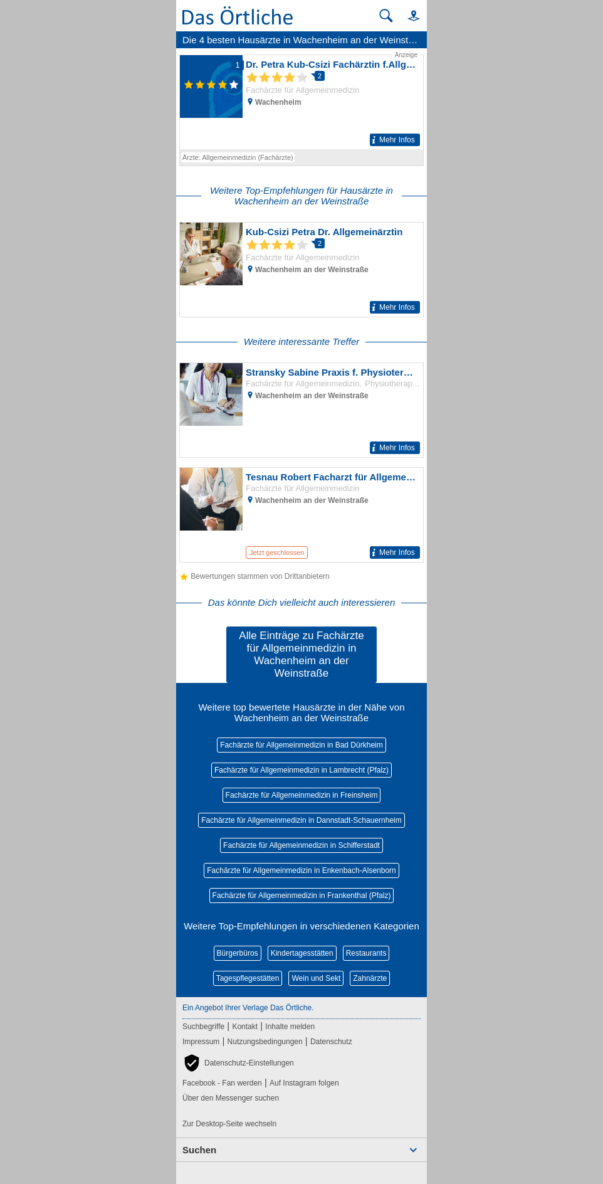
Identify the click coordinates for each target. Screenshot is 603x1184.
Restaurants (366, 953)
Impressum (200, 1041)
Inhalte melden (290, 1026)
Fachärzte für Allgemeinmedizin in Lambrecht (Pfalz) (301, 770)
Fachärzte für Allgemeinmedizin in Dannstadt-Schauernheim (301, 820)
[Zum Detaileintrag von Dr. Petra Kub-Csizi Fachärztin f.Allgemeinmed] (301, 99)
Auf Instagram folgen (304, 1083)
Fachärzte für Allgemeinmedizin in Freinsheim (302, 795)
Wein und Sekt (315, 978)
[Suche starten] (386, 15)
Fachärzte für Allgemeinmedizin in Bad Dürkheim (301, 745)
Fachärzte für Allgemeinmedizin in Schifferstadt (301, 845)
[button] (408, 15)
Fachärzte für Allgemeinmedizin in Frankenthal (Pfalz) (301, 895)
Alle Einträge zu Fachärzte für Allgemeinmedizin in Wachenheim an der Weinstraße (301, 654)
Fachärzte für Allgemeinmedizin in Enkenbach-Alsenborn (301, 870)
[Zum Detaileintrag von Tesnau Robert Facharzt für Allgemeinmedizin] (301, 515)
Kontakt (245, 1026)
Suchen (199, 1149)
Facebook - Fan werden (222, 1083)
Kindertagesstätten (302, 953)
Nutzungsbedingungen (265, 1041)
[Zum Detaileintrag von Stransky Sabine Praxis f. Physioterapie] (301, 410)
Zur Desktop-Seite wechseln (229, 1123)
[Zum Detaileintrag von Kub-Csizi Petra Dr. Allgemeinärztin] (301, 270)
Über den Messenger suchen (230, 1098)
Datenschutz (331, 1041)
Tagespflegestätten (248, 978)
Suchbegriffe (203, 1026)
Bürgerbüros (237, 953)
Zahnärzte (370, 978)
